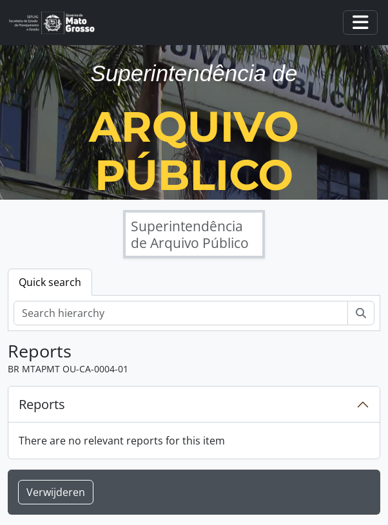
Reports (42, 404)
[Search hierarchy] (181, 313)
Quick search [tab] (50, 282)
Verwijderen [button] (55, 492)
